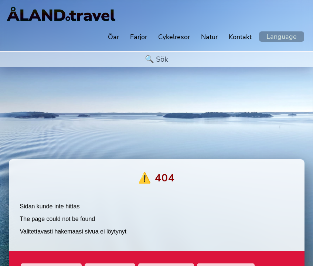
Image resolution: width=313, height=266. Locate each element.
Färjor (138, 37)
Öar (113, 37)
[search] (156, 59)
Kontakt (240, 37)
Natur (209, 37)
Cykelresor (174, 37)
